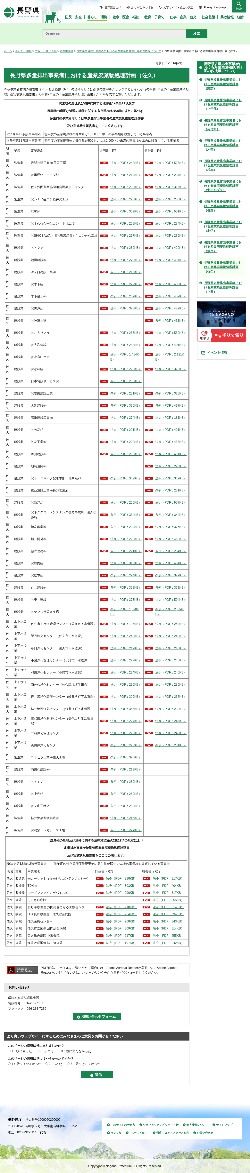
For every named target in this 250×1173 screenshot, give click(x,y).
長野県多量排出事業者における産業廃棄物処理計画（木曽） (223, 145)
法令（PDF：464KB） (171, 563)
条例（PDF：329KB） (171, 575)
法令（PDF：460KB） (171, 539)
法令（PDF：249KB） (126, 636)
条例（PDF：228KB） (126, 745)
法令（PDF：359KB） (126, 211)
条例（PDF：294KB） (126, 575)
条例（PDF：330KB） (126, 405)
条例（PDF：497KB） (171, 405)
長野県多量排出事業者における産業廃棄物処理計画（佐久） (223, 267)
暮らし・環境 (23, 51)
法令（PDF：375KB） (126, 308)
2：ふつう (46, 1051)
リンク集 (116, 1132)
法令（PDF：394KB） (168, 914)
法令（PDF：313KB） (126, 563)
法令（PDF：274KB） (126, 417)
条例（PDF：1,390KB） (124, 612)
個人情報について (197, 1124)
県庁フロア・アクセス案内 (172, 1132)
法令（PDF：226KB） (126, 733)
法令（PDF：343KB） (168, 921)
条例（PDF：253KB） (126, 381)
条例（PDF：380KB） (171, 393)
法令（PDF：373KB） (171, 369)
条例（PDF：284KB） (171, 551)
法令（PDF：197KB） (126, 624)
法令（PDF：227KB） (126, 660)
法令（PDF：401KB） (171, 345)
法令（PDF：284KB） (171, 223)
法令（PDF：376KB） (171, 527)
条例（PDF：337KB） (126, 478)
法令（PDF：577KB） (171, 502)
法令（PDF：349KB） (171, 478)
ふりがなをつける (142, 7)
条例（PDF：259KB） (126, 296)
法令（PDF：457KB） (171, 308)
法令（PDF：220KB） (126, 199)
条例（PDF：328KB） (126, 587)
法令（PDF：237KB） (171, 696)
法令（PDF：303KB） (121, 885)
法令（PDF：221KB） (126, 429)
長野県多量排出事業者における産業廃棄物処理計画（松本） (223, 165)
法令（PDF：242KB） (126, 162)
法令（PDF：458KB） (171, 441)
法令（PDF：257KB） (171, 175)
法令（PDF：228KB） (171, 466)
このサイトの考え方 (123, 1124)
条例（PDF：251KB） (171, 490)
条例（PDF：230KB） (126, 781)
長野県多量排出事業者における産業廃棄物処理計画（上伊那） (223, 105)
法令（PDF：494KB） (171, 260)
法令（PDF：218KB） (121, 907)
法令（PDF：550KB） (171, 332)
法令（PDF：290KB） (121, 892)
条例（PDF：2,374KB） (169, 612)
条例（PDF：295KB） (126, 454)
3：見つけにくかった (85, 1063)
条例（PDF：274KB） (126, 830)
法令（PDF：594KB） (171, 599)
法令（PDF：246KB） (171, 672)
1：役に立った (21, 1051)
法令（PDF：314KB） (168, 907)
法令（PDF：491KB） (171, 429)
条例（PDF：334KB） (126, 514)
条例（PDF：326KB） (126, 757)
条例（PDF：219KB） (126, 272)
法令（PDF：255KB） (168, 900)
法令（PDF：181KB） (171, 417)
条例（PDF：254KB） (126, 527)
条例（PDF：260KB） (126, 793)
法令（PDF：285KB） (126, 345)
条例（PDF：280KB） (126, 806)
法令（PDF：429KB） (171, 247)
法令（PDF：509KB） (121, 928)
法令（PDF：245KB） (171, 624)
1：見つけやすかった (26, 1063)
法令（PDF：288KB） (121, 878)
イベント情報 (219, 354)
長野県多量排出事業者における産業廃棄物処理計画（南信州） (223, 125)
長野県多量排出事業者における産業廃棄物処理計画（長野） (223, 206)
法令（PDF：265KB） (126, 223)
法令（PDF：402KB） (171, 296)
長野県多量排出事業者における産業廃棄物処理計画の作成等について (119, 51)
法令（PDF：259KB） (126, 684)
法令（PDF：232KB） (126, 187)
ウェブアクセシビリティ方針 (161, 1124)
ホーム (8, 51)
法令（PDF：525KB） (171, 162)
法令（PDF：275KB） (126, 260)
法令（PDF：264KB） (121, 914)
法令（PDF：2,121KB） (169, 357)
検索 (239, 8)
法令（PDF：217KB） (126, 235)
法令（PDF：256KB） (171, 235)
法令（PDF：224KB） (126, 672)
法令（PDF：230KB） (126, 247)
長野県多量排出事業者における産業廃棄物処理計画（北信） (223, 226)
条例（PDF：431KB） (171, 320)
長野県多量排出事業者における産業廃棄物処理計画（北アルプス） (223, 186)
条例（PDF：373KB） (171, 587)
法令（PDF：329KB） (126, 696)
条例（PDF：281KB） (126, 393)
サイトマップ (224, 1124)
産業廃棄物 (66, 51)
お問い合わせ (205, 1132)
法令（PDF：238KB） (171, 709)
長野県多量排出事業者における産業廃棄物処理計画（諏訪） (223, 84)
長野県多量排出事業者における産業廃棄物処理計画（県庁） (223, 247)
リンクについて (138, 1132)
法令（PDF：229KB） (126, 284)
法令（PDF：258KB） (171, 199)
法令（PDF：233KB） (126, 332)
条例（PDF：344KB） (171, 514)
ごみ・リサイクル (46, 51)
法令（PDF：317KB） (168, 878)
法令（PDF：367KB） (126, 709)
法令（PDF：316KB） (171, 187)
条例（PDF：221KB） (126, 551)
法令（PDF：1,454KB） (124, 357)
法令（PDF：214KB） (126, 175)
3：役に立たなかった (76, 1051)
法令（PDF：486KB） (171, 284)
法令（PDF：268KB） (121, 921)
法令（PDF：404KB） (168, 885)
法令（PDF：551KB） (171, 211)
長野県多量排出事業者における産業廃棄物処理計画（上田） (223, 287)
